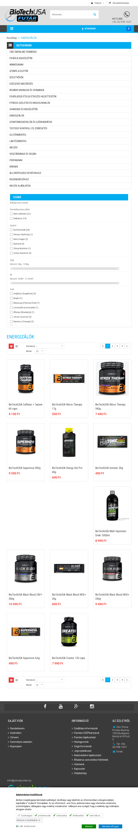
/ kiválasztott (25, 826)
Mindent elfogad (110, 826)
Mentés (89, 826)
